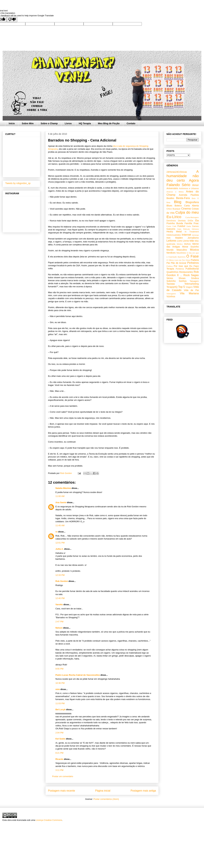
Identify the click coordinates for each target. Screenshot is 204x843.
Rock (186, 275)
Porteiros (180, 269)
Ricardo (59, 759)
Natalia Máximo (63, 488)
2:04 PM (59, 732)
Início (12, 123)
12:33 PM (60, 575)
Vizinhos (170, 296)
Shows (181, 278)
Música (194, 249)
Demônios (171, 221)
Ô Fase (192, 256)
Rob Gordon (61, 581)
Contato (131, 123)
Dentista (182, 221)
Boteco (178, 205)
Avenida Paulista (189, 195)
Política (169, 266)
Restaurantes (186, 272)
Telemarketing (191, 283)
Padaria (195, 260)
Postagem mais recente (61, 790)
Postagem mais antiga (143, 790)
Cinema (186, 208)
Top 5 (181, 286)
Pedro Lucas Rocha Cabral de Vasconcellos (77, 675)
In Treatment (192, 232)
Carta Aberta (191, 205)
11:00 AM (59, 496)
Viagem (189, 287)
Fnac (196, 223)
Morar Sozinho (190, 246)
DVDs (190, 221)
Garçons (170, 229)
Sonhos (183, 281)
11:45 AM (59, 525)
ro (56, 531)
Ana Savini (60, 502)
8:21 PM (59, 753)
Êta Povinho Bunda (182, 222)
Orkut (188, 260)
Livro (179, 240)
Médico (180, 244)
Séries (169, 278)
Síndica (195, 278)
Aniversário (172, 188)
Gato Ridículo (183, 229)
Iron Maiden (174, 237)
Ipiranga (195, 235)
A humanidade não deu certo (182, 175)
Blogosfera (192, 202)
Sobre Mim (28, 123)
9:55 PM (59, 668)
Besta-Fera (183, 198)
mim (57, 689)
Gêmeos (195, 229)
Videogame (171, 294)
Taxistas (170, 283)
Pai (168, 263)
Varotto (59, 604)
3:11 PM (59, 770)
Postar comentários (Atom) (106, 799)
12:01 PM (60, 542)
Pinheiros (193, 262)
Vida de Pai (191, 290)
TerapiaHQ (172, 287)
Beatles (170, 198)
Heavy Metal (174, 231)
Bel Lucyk (60, 709)
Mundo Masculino (176, 249)
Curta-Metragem (192, 217)
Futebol (181, 226)
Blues (169, 205)
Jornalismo (193, 237)
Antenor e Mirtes (175, 192)
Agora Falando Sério (182, 182)
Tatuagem (194, 281)
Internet (186, 234)
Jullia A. (59, 549)
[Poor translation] (12, 19)
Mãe (192, 240)
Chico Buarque (173, 209)
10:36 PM (60, 683)
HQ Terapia (85, 123)
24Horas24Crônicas (176, 172)
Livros (68, 123)
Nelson (59, 628)
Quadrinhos (172, 272)
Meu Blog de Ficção (108, 123)
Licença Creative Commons (49, 820)
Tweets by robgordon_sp (17, 183)
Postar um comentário (62, 776)
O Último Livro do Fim (175, 260)
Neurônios (181, 253)
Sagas (195, 275)
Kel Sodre (60, 739)
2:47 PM (59, 621)
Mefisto (187, 244)
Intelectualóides (173, 235)
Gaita (188, 226)
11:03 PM (60, 703)
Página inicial (102, 790)
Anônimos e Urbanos (189, 188)
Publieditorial (192, 268)
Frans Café (171, 226)
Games (195, 226)
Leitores (171, 240)
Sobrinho (171, 281)
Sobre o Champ (49, 123)
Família (188, 223)
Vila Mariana (189, 293)
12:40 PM (60, 598)
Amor (195, 185)
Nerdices (171, 252)
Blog (177, 202)
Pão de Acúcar (178, 263)
